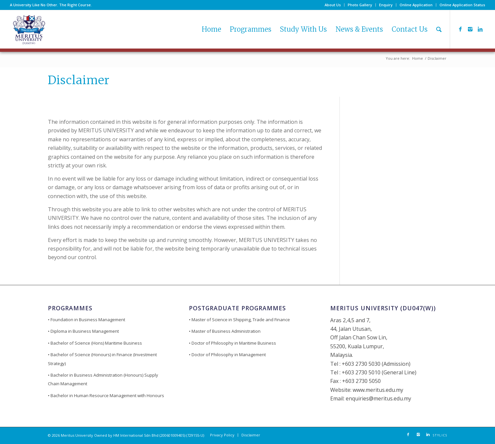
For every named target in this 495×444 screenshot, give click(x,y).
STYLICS (440, 435)
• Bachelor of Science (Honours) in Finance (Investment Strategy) (102, 359)
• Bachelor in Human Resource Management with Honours (106, 395)
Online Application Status (462, 4)
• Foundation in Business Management (86, 320)
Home (417, 58)
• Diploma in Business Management (83, 331)
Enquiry (386, 4)
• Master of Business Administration (225, 331)
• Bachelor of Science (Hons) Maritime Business (95, 343)
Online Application (416, 4)
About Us (333, 4)
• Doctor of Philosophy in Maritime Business (232, 343)
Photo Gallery (360, 4)
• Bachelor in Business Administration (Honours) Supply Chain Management (103, 379)
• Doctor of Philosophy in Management (227, 355)
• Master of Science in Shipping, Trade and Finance (239, 320)
